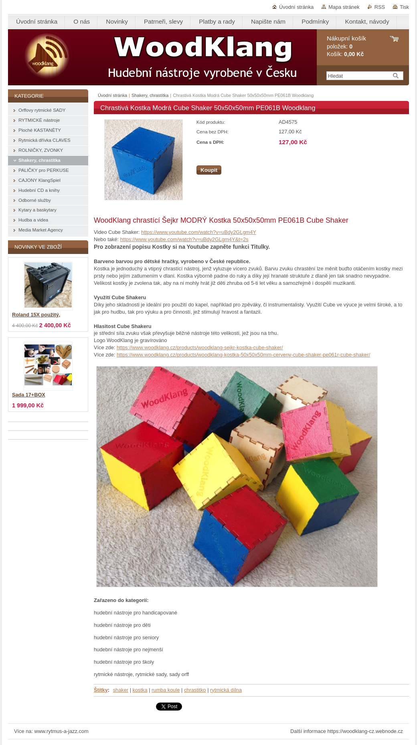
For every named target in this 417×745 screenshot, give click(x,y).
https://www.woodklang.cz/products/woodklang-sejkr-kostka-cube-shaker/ (200, 347)
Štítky (101, 690)
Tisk (404, 7)
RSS (379, 7)
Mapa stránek (344, 7)
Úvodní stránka (296, 7)
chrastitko (195, 690)
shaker (120, 690)
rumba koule (166, 690)
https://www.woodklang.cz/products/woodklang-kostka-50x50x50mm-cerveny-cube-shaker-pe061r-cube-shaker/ (243, 355)
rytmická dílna (226, 690)
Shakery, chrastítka (150, 95)
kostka (140, 690)
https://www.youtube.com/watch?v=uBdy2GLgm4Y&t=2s (184, 239)
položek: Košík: (346, 46)
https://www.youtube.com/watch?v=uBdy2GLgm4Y (198, 232)
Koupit (208, 170)
